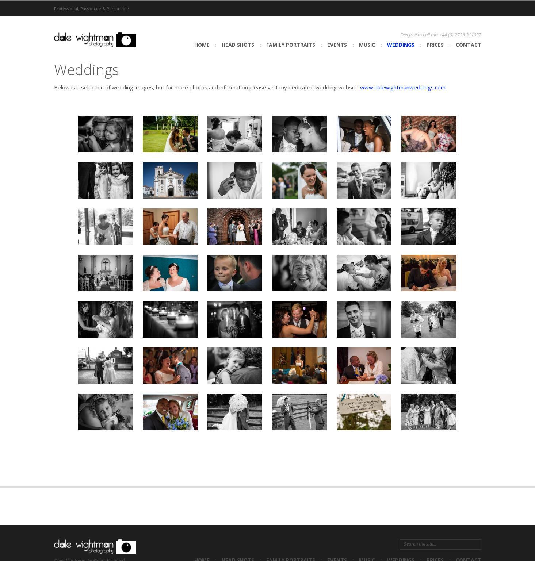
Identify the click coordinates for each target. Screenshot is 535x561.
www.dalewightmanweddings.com (403, 87)
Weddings (400, 44)
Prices (435, 44)
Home (202, 44)
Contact (468, 44)
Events (337, 44)
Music (367, 44)
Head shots (238, 44)
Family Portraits (290, 44)
